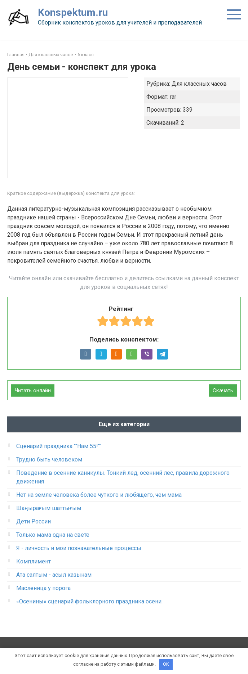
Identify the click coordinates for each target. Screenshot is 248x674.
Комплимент (33, 561)
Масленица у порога (43, 588)
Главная (16, 54)
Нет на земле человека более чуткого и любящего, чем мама (99, 494)
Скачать (223, 390)
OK (166, 664)
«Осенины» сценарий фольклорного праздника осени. (89, 601)
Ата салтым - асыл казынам (54, 574)
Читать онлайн (33, 390)
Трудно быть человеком (49, 459)
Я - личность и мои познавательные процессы (78, 548)
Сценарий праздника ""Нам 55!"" (58, 446)
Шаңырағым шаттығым (48, 508)
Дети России (33, 521)
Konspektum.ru (73, 12)
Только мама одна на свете (52, 534)
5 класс (86, 54)
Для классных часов (51, 54)
